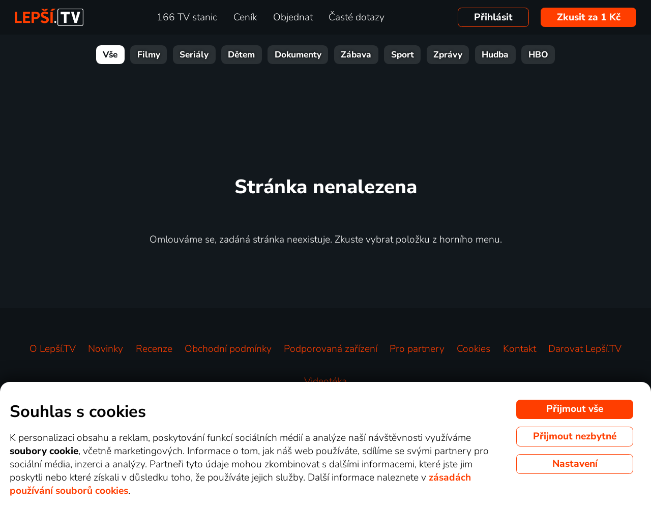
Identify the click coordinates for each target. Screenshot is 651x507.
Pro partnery (417, 348)
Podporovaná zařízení (330, 348)
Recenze (154, 348)
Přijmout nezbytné (574, 436)
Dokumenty (298, 55)
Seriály (194, 55)
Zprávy (447, 55)
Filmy (148, 55)
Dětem (241, 55)
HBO (538, 55)
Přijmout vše (574, 408)
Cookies (473, 348)
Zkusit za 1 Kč (588, 17)
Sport (402, 55)
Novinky (105, 348)
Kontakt (519, 348)
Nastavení (575, 463)
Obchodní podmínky (228, 348)
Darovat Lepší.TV (585, 348)
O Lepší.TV (52, 348)
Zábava (356, 55)
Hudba (495, 55)
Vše (110, 55)
